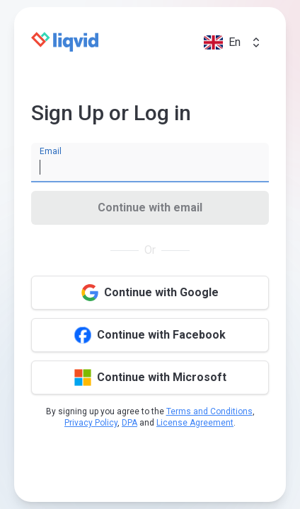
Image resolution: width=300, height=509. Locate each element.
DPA (129, 423)
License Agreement (194, 423)
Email (51, 151)
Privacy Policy (90, 423)
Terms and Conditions (209, 411)
